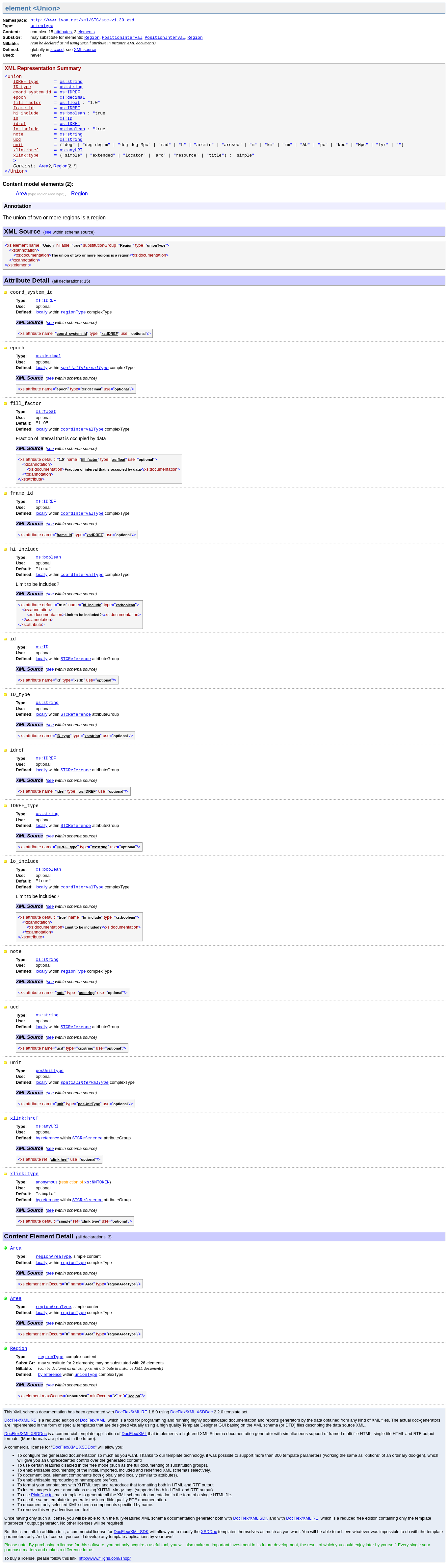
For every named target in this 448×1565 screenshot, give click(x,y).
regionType (73, 312)
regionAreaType (53, 1256)
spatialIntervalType (85, 367)
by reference (47, 1137)
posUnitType (50, 1070)
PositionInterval (122, 37)
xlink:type (24, 1174)
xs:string (71, 81)
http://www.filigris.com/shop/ (105, 1558)
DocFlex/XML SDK (250, 1518)
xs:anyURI (71, 150)
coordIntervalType (82, 429)
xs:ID (66, 118)
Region (91, 37)
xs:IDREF (70, 92)
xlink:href (24, 1118)
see (48, 232)
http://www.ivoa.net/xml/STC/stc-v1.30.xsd (82, 20)
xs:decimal (72, 97)
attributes (63, 31)
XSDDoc (209, 1531)
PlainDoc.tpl (42, 1494)
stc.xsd (57, 49)
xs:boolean (72, 113)
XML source (85, 49)
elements (86, 31)
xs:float (70, 102)
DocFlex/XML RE (131, 1411)
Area (43, 165)
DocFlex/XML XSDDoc (191, 1411)
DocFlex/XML (92, 1420)
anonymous (47, 1182)
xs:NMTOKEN (97, 1182)
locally (42, 312)
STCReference (76, 659)
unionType (42, 25)
